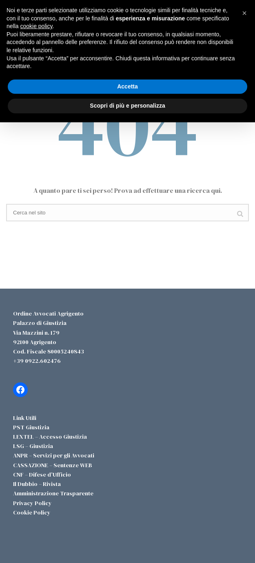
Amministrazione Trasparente (53, 493)
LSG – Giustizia (33, 446)
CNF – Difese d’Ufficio (42, 474)
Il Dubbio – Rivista (37, 484)
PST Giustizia (31, 427)
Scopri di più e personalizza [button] (127, 105)
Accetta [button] (127, 86)
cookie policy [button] (36, 26)
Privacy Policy (32, 503)
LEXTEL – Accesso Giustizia (50, 437)
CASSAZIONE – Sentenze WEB (52, 465)
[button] (244, 13)
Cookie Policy (32, 512)
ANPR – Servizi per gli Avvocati (53, 455)
